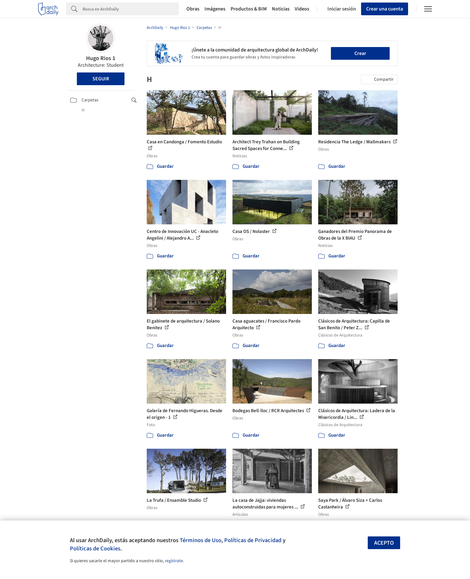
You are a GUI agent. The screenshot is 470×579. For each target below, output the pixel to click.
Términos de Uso (200, 540)
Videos (302, 8)
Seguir (100, 78)
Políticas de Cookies (95, 548)
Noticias (281, 8)
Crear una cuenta (384, 8)
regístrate (174, 561)
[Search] (131, 9)
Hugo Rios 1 (100, 58)
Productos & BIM (249, 8)
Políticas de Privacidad (252, 540)
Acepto (384, 543)
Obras (192, 8)
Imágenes (215, 8)
